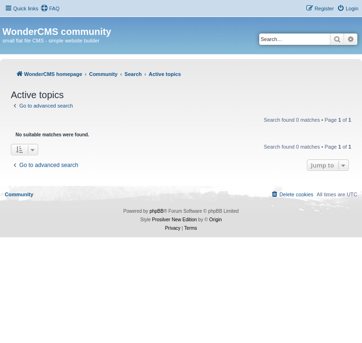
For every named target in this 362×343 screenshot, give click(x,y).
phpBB (156, 211)
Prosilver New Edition (174, 219)
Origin (215, 219)
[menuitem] (50, 8)
